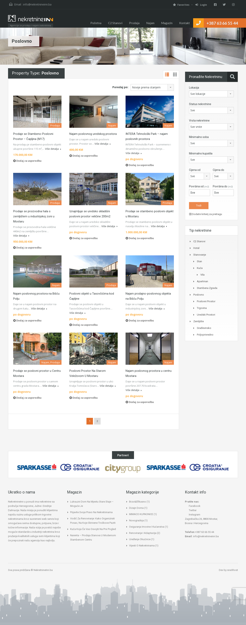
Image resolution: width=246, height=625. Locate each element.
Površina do (223, 186)
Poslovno (198, 294)
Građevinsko (204, 328)
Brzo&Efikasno (137, 501)
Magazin (167, 23)
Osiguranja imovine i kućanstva (146, 526)
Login (199, 4)
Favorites (179, 4)
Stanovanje (199, 254)
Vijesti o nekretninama (142, 545)
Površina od (199, 186)
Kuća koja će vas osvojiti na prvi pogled (93, 529)
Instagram (192, 514)
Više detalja (53, 149)
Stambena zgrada (207, 288)
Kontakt (184, 23)
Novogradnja (136, 520)
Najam (150, 23)
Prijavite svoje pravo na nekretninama (91, 512)
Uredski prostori (206, 314)
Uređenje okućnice (140, 539)
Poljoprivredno (205, 334)
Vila (202, 274)
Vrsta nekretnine (199, 120)
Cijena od (194, 169)
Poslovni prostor (206, 301)
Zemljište (198, 321)
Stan (199, 261)
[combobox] (152, 87)
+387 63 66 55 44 (222, 23)
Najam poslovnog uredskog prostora (93, 134)
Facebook (192, 505)
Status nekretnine (200, 104)
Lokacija (194, 87)
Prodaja (134, 23)
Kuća (200, 268)
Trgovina (202, 308)
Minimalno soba (199, 137)
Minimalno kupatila (200, 153)
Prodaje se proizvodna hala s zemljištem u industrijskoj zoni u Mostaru (33, 216)
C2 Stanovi (115, 23)
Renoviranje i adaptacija (142, 533)
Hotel (196, 248)
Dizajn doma (136, 507)
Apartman (202, 281)
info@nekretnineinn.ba (37, 4)
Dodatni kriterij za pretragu (205, 214)
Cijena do (218, 169)
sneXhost (232, 570)
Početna (96, 23)
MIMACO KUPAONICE (141, 514)
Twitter (190, 510)
